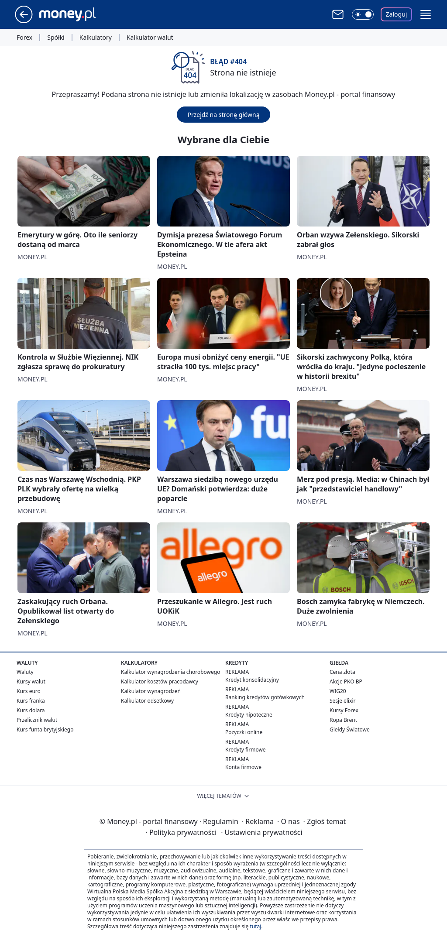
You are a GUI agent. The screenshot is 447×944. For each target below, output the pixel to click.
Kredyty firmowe (245, 749)
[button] (426, 14)
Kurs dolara (31, 710)
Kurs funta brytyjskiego (45, 729)
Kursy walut (31, 681)
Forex (24, 37)
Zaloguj (396, 14)
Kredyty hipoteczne (248, 714)
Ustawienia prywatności (261, 832)
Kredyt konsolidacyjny (252, 679)
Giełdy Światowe (350, 729)
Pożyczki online (243, 732)
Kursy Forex (344, 710)
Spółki (55, 37)
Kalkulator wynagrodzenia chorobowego (170, 672)
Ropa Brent (343, 720)
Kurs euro (29, 691)
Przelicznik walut (37, 720)
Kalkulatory (95, 37)
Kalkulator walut (150, 37)
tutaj (255, 926)
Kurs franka (31, 700)
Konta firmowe (243, 767)
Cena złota (342, 672)
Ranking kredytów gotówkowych (265, 697)
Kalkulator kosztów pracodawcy (159, 681)
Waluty (25, 672)
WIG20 (338, 691)
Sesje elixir (342, 700)
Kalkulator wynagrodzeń (151, 691)
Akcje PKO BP (346, 681)
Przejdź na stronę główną (223, 114)
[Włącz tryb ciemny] (363, 14)
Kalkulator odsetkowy (147, 700)
